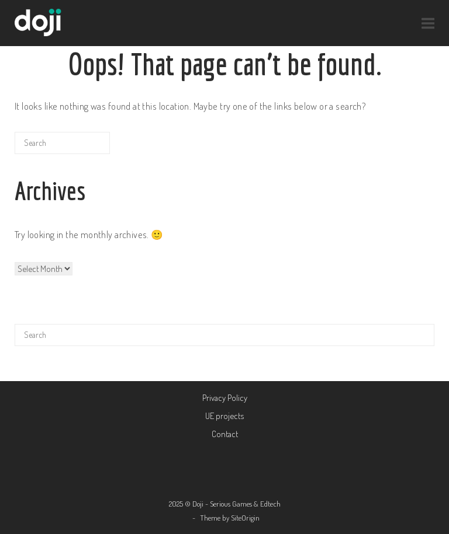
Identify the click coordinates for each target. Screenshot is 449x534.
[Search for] (62, 143)
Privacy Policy (224, 397)
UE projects (224, 415)
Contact (225, 433)
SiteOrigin (245, 517)
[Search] (83, 147)
